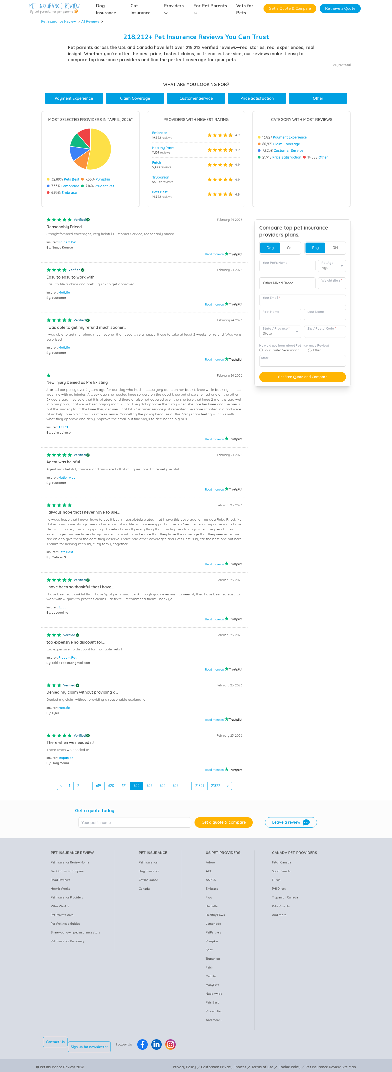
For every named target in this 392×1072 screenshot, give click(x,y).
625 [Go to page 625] (175, 787)
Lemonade (70, 186)
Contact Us (55, 1043)
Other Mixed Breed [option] (278, 285)
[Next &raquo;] (228, 788)
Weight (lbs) (332, 282)
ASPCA (63, 429)
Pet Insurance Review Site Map (331, 1064)
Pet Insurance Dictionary (67, 943)
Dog (270, 250)
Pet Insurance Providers (67, 899)
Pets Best (71, 179)
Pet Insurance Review (58, 21)
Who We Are (60, 908)
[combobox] (287, 285)
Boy (315, 250)
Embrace (69, 192)
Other (318, 98)
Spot (62, 609)
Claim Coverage (135, 98)
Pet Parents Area (62, 917)
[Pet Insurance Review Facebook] (147, 1044)
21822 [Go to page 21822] (215, 787)
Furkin (276, 882)
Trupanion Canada (285, 899)
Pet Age (328, 265)
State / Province (276, 330)
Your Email (271, 300)
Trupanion (160, 177)
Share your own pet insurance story (75, 934)
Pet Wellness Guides (65, 926)
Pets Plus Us (281, 908)
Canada (144, 891)
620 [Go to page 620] (111, 787)
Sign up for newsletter (94, 1043)
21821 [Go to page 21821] (199, 787)
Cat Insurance (148, 882)
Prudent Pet (104, 186)
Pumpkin (103, 179)
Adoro (210, 864)
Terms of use (262, 1064)
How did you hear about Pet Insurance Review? (294, 347)
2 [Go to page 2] (78, 787)
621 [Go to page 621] (124, 787)
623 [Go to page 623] (149, 787)
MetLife (64, 294)
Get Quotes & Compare (67, 873)
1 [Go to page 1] (69, 787)
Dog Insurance (149, 873)
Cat (290, 250)
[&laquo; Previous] (61, 788)
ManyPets (212, 987)
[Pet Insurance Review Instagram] (175, 1044)
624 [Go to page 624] (163, 787)
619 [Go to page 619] (98, 787)
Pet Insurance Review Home (70, 864)
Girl (335, 250)
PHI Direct (279, 891)
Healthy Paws (163, 148)
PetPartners (214, 934)
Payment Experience (74, 98)
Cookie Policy (289, 1064)
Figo (209, 899)
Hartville (212, 908)
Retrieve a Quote (340, 8)
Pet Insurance (148, 864)
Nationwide (67, 479)
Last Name (316, 314)
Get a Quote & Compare (290, 8)
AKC (209, 873)
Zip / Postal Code (322, 330)
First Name (271, 314)
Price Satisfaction (257, 98)
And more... (214, 1022)
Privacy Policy (184, 1064)
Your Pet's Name (276, 265)
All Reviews (90, 21)
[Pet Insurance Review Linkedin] (161, 1044)
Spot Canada (281, 873)
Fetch (156, 162)
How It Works (60, 891)
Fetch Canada (281, 864)
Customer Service (196, 98)
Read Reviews (60, 882)
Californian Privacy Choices (223, 1064)
